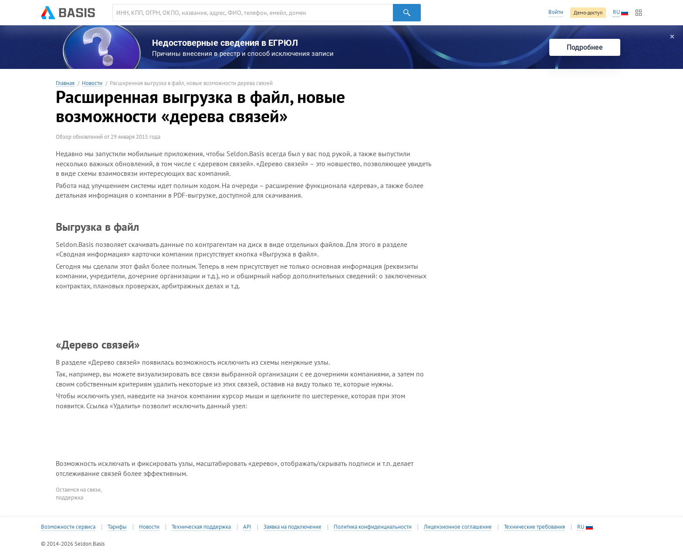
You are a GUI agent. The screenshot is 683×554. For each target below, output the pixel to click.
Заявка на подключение (292, 526)
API (247, 526)
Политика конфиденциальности (373, 526)
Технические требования (534, 526)
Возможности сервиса (68, 526)
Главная (65, 83)
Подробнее (585, 47)
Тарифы (117, 526)
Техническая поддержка (201, 526)
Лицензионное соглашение (458, 526)
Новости (92, 83)
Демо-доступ (588, 12)
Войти (555, 12)
